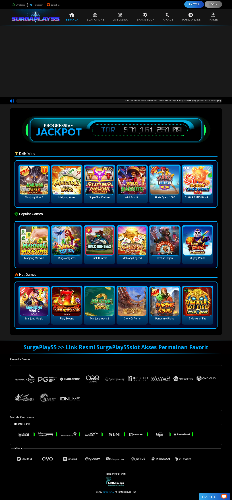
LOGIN (213, 4)
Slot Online (95, 17)
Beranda (72, 17)
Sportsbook (145, 17)
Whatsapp (19, 4)
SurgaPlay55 (108, 492)
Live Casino (120, 17)
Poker (213, 17)
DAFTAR (194, 4)
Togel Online (191, 17)
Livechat (53, 4)
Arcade (168, 17)
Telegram (36, 4)
